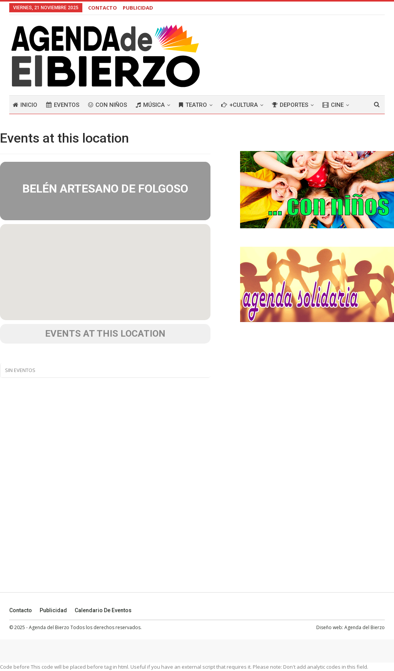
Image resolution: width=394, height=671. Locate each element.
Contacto (20, 610)
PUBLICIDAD (138, 7)
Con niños (107, 104)
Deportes (290, 104)
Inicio (25, 104)
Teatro (193, 104)
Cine (333, 104)
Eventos (62, 104)
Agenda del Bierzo (364, 627)
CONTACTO (102, 7)
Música (150, 104)
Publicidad (53, 610)
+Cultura (239, 104)
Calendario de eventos (103, 610)
